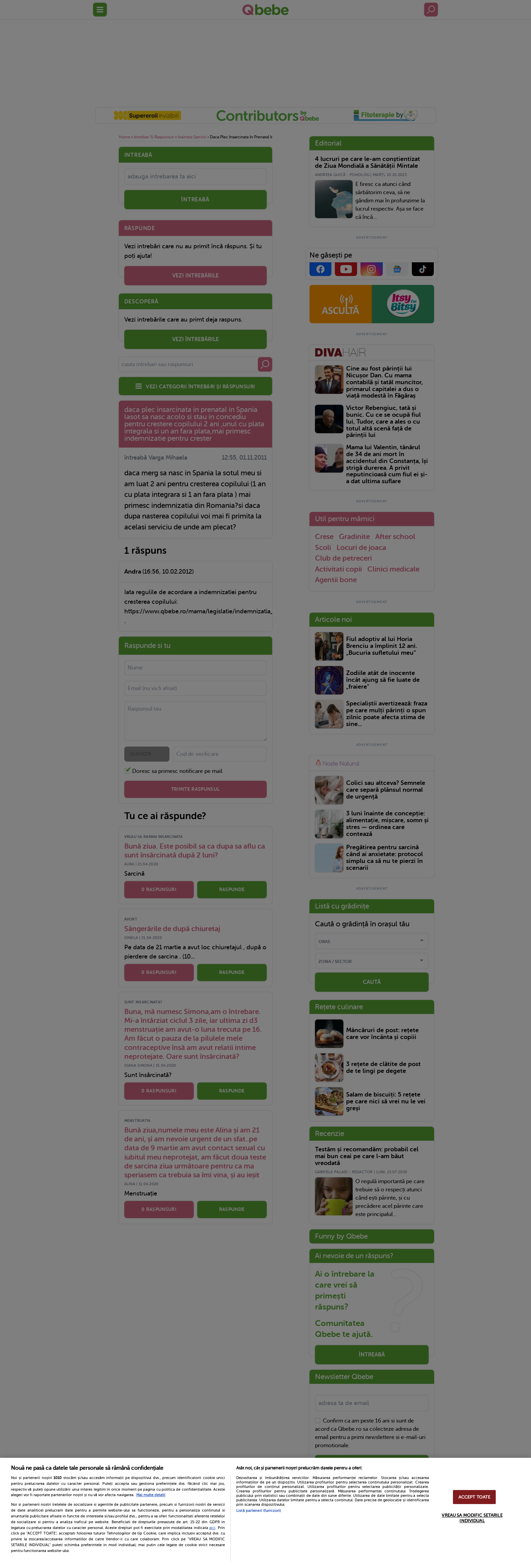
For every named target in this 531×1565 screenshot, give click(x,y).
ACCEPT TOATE (474, 1497)
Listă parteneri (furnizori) (258, 1510)
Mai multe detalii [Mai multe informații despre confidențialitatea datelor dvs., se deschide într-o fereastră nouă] (150, 1495)
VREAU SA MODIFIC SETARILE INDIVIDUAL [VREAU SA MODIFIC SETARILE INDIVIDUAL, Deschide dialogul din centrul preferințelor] (472, 1518)
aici (212, 1527)
